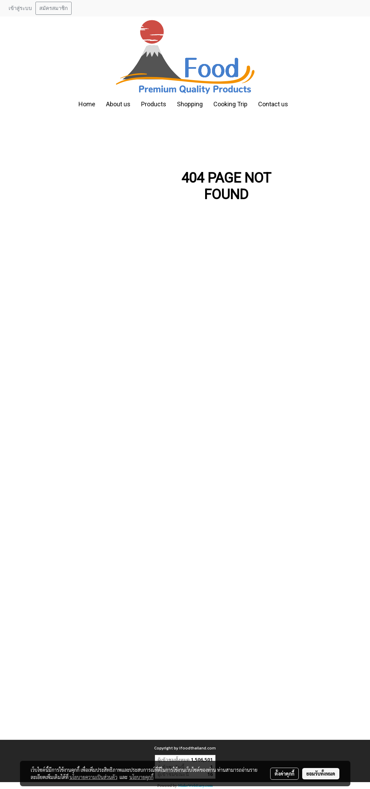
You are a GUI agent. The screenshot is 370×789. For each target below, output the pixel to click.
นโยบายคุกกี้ (141, 777)
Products (153, 104)
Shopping (190, 104)
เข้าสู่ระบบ (20, 8)
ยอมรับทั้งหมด (320, 773)
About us (118, 104)
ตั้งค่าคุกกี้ (284, 773)
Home (86, 104)
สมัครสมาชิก (53, 8)
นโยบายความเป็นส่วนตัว (93, 777)
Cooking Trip (230, 104)
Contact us (273, 104)
